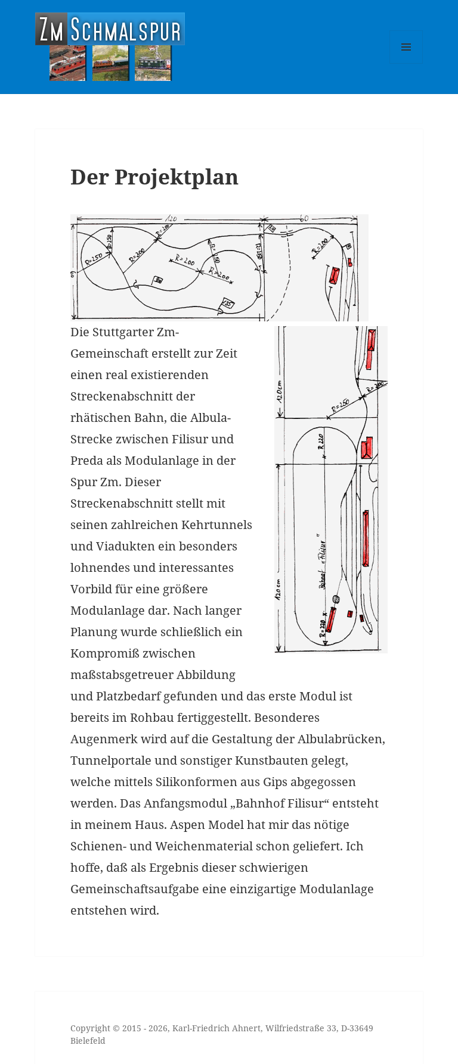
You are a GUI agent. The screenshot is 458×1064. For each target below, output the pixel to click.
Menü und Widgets (406, 63)
